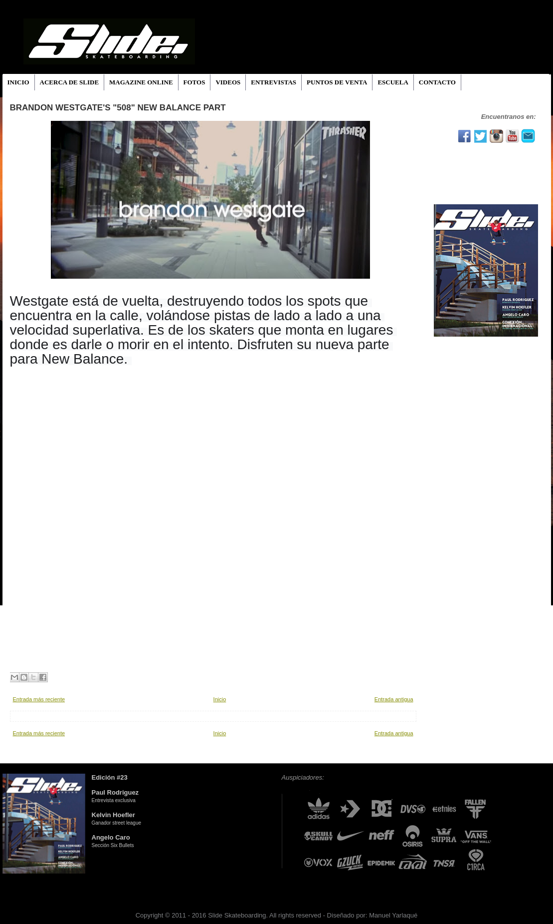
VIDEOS (227, 82)
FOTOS (194, 82)
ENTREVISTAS (273, 82)
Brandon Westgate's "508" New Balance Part (118, 107)
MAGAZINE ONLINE (141, 82)
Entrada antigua (393, 699)
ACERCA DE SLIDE (69, 82)
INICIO (18, 82)
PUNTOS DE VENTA (337, 82)
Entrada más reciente (39, 699)
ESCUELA (392, 82)
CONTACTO (437, 82)
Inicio (219, 699)
